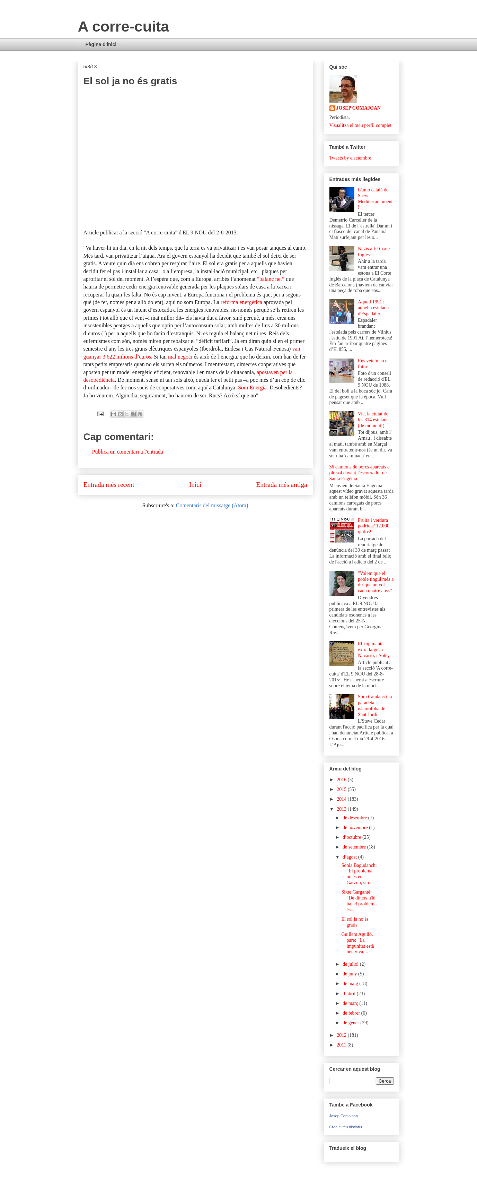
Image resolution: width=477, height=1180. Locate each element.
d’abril (350, 993)
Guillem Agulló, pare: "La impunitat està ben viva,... (357, 943)
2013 (342, 809)
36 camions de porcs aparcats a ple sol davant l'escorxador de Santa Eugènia (359, 472)
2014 (342, 799)
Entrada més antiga (281, 484)
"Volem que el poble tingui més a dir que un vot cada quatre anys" (376, 582)
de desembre (355, 817)
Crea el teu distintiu (345, 1127)
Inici (195, 484)
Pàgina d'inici (101, 44)
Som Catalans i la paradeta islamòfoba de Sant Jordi (375, 705)
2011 (342, 1045)
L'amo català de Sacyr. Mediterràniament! (375, 198)
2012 (342, 1035)
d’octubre (352, 837)
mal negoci (180, 357)
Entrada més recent (108, 484)
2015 (342, 789)
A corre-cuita (123, 26)
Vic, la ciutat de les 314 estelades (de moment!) (374, 419)
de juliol (351, 964)
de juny (350, 973)
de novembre (356, 827)
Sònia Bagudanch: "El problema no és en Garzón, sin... (359, 874)
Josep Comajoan (343, 1116)
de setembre (355, 847)
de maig (351, 983)
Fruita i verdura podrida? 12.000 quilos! (373, 526)
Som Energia (252, 387)
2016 (342, 779)
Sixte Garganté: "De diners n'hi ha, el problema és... (359, 900)
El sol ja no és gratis (355, 922)
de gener (351, 1022)
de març (351, 1003)
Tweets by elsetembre (350, 158)
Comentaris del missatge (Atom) (212, 505)
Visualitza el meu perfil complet (360, 125)
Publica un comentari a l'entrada (127, 452)
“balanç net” (271, 279)
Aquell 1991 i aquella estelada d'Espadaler (373, 307)
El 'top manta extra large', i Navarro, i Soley (374, 649)
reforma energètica (241, 302)
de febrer (352, 1013)
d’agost (350, 857)
